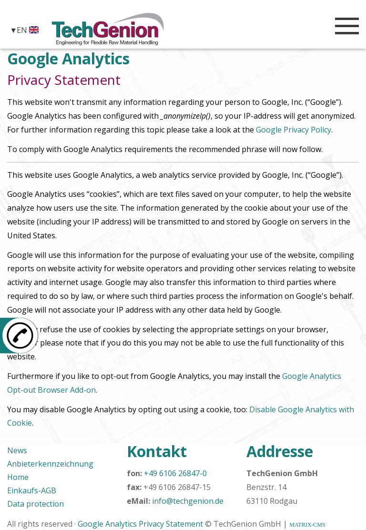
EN (28, 29)
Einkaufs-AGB (31, 490)
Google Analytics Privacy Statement (140, 524)
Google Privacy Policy (293, 129)
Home (18, 477)
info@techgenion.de (188, 501)
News (17, 450)
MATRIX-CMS (307, 524)
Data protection (35, 504)
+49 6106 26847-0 (175, 473)
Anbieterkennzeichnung (50, 464)
